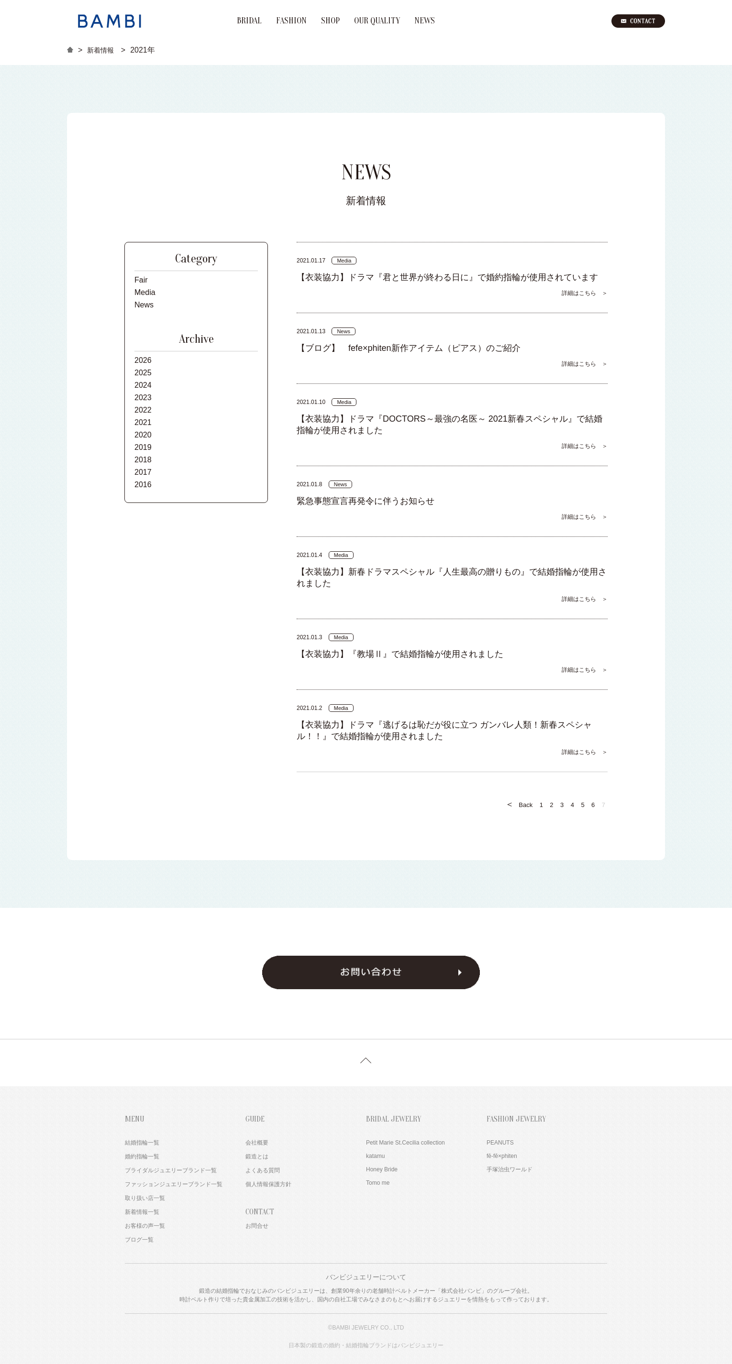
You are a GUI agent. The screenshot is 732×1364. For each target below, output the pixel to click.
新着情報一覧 (142, 1212)
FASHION (291, 21)
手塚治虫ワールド (509, 1169)
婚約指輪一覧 (142, 1156)
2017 (143, 472)
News (144, 305)
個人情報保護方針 (268, 1184)
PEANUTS (500, 1142)
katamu (375, 1156)
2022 (143, 410)
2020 (143, 435)
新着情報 (100, 50)
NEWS (424, 21)
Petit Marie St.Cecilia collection (405, 1142)
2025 (143, 373)
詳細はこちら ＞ (585, 293)
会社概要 (256, 1142)
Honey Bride (382, 1169)
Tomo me (377, 1182)
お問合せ (256, 1225)
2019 (143, 447)
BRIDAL (249, 21)
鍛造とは (256, 1156)
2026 (143, 360)
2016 (143, 484)
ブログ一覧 (139, 1239)
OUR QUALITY (377, 21)
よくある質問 (262, 1170)
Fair (141, 280)
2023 (143, 397)
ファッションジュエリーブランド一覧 (173, 1184)
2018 (143, 460)
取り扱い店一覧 (145, 1198)
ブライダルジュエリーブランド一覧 (171, 1170)
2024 (143, 385)
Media (144, 292)
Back (518, 804)
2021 (143, 422)
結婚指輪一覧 (142, 1142)
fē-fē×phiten (502, 1156)
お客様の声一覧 (145, 1225)
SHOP (330, 21)
